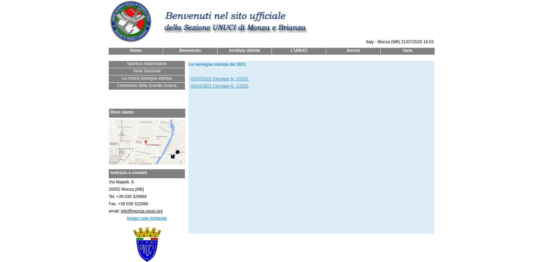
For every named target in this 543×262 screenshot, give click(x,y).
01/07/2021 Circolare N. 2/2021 (220, 78)
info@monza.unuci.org (141, 211)
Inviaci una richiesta (147, 218)
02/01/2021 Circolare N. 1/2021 (220, 86)
